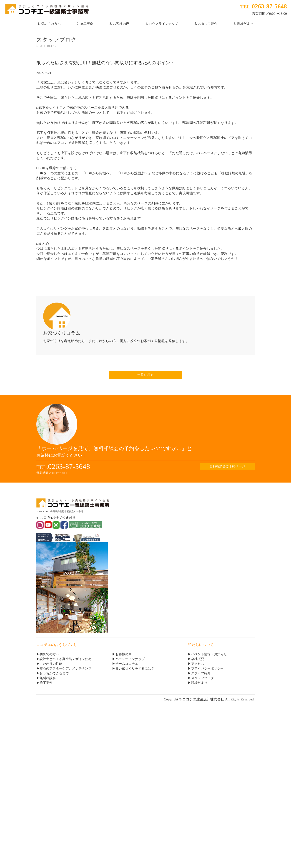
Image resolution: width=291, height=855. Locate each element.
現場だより (199, 683)
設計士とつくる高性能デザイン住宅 (66, 659)
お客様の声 (123, 654)
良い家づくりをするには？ (135, 668)
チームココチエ (126, 663)
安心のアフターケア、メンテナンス (66, 668)
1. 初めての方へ (49, 23)
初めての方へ (49, 654)
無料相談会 (48, 678)
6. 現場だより (243, 23)
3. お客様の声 (119, 23)
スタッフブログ (202, 678)
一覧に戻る (145, 375)
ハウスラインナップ (130, 659)
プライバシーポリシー (207, 668)
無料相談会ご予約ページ (227, 466)
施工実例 (46, 683)
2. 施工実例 (85, 23)
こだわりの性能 (51, 663)
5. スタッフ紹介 (206, 23)
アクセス (197, 663)
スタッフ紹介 (201, 673)
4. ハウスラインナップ (162, 23)
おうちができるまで (54, 673)
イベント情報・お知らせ (209, 654)
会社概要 (197, 659)
